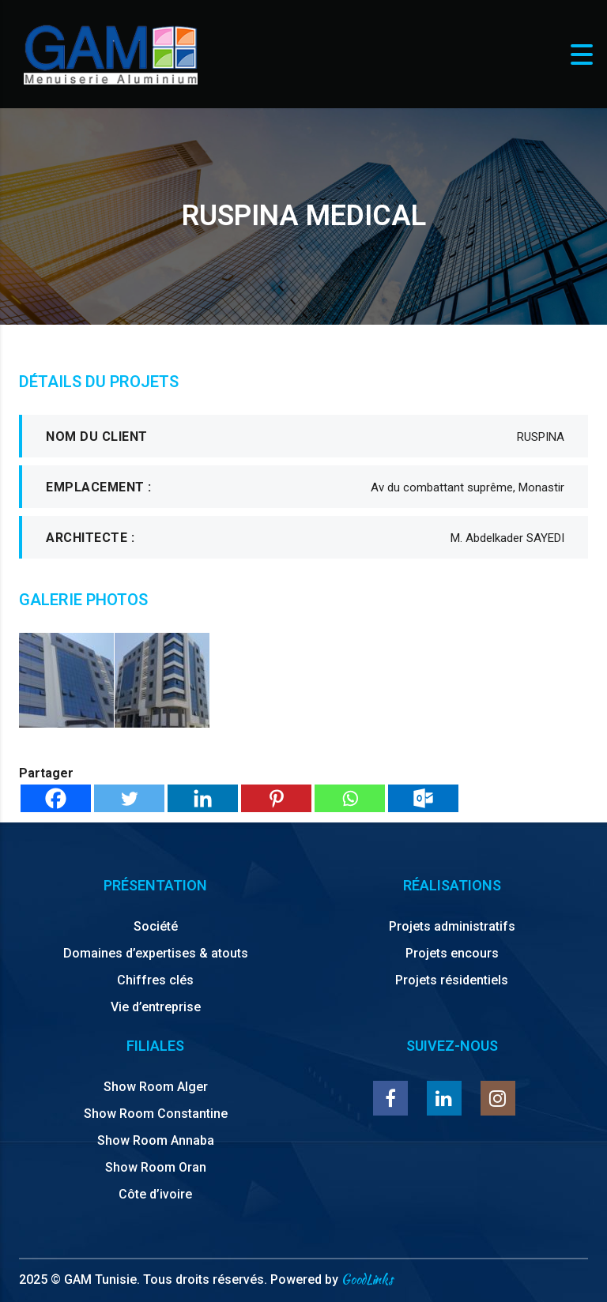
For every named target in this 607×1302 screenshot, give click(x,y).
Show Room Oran (155, 1167)
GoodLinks (367, 1279)
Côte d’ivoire (155, 1194)
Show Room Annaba (155, 1140)
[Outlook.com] (423, 798)
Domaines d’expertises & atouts (155, 953)
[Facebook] (56, 798)
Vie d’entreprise (156, 1006)
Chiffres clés (155, 980)
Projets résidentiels (451, 980)
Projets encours (452, 953)
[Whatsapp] (350, 798)
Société (156, 926)
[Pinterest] (276, 798)
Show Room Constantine (156, 1113)
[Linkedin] (203, 798)
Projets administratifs (452, 926)
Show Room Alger (156, 1086)
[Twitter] (129, 798)
